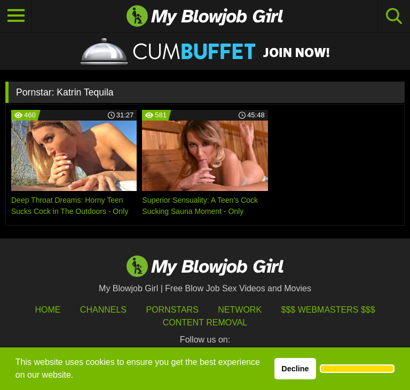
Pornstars (172, 309)
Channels (103, 309)
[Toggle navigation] (16, 16)
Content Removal (205, 322)
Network (240, 309)
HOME (47, 309)
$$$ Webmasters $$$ (328, 309)
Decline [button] (295, 368)
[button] (357, 368)
